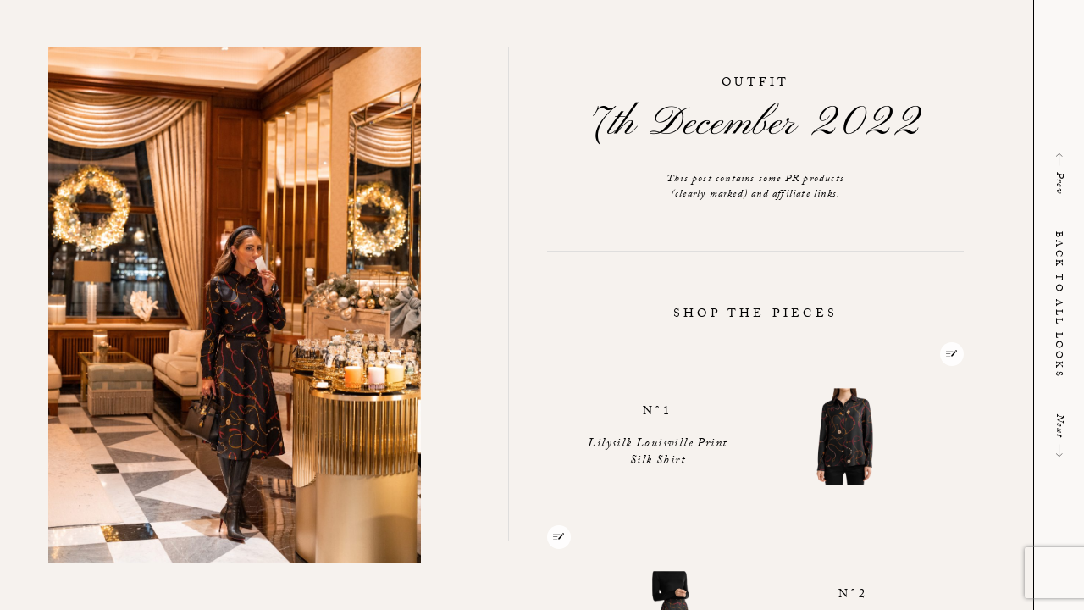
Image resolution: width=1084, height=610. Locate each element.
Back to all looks (1057, 305)
